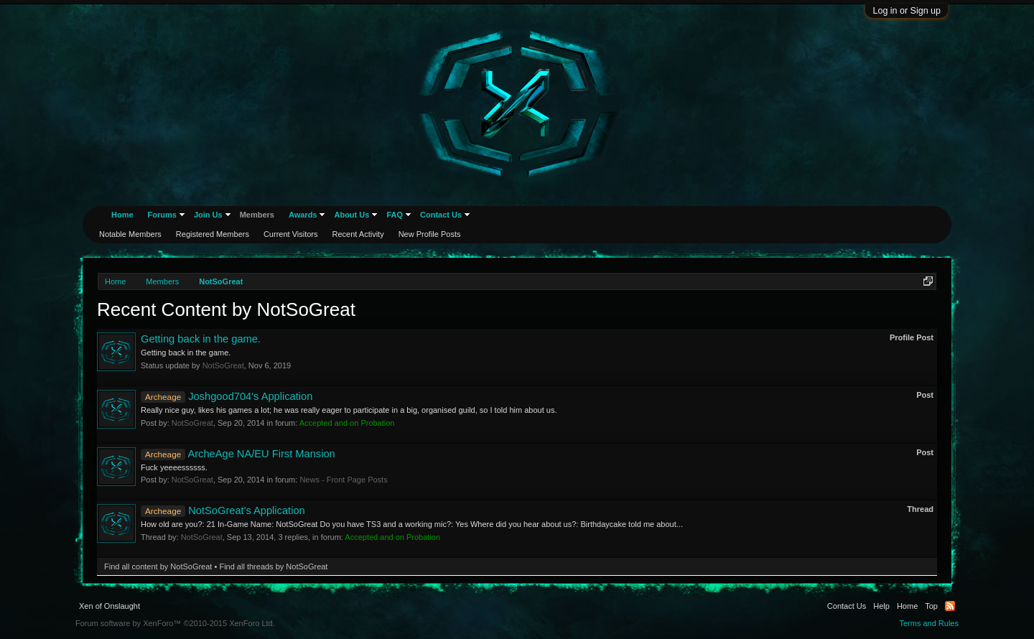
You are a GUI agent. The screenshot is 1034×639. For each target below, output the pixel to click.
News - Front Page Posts (343, 479)
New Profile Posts (430, 234)
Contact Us (441, 214)
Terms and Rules (929, 623)
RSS (950, 606)
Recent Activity (358, 234)
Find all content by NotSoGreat (158, 566)
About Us (351, 214)
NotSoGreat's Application (223, 510)
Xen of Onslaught (109, 606)
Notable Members (130, 234)
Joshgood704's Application (226, 396)
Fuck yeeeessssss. (174, 467)
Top (931, 606)
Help (881, 606)
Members (257, 214)
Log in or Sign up (906, 11)
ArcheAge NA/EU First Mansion (238, 454)
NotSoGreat (223, 365)
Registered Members (212, 234)
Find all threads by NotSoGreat (273, 566)
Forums (162, 214)
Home (122, 214)
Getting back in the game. (201, 339)
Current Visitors (291, 234)
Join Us (208, 214)
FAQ (394, 214)
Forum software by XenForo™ (175, 623)
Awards (303, 214)
